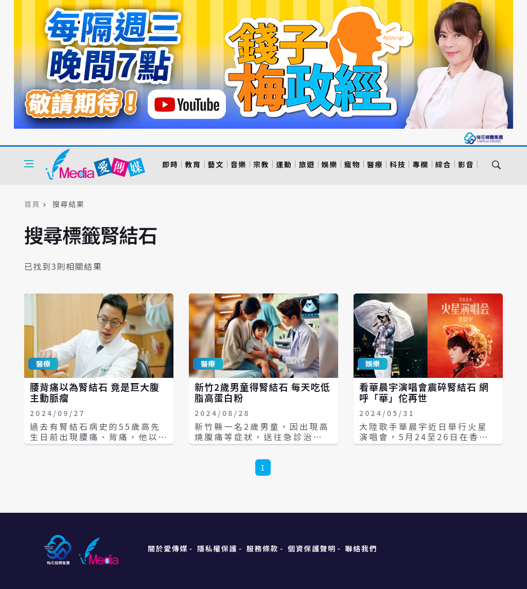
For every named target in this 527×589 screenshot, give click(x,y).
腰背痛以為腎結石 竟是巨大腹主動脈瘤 (95, 392)
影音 (466, 164)
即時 (170, 164)
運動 (284, 164)
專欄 (420, 164)
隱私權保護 (217, 548)
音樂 (239, 164)
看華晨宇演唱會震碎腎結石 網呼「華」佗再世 (424, 392)
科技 (398, 164)
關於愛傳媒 (168, 548)
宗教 (261, 164)
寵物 (352, 164)
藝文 (216, 164)
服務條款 (262, 548)
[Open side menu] (28, 164)
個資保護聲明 (312, 548)
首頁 (32, 204)
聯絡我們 (361, 548)
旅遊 (306, 164)
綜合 (443, 164)
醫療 (375, 164)
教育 (193, 164)
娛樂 (330, 164)
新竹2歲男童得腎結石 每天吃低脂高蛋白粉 (262, 392)
